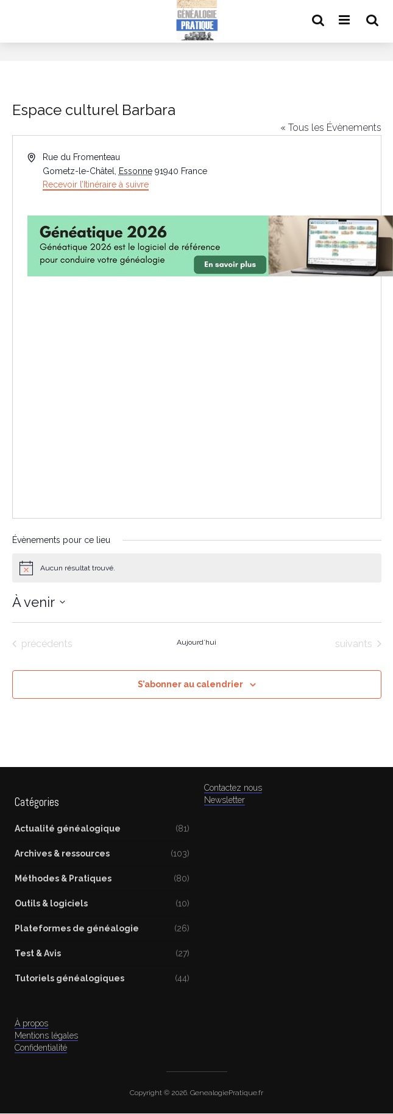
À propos (31, 1023)
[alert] (196, 568)
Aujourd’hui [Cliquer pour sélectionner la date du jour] (196, 642)
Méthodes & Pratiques (63, 878)
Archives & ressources (62, 853)
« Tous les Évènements (330, 127)
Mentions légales (46, 1035)
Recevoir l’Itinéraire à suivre (96, 184)
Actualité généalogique (68, 828)
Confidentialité (41, 1048)
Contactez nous (233, 788)
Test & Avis (38, 953)
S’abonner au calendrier (190, 684)
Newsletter (224, 800)
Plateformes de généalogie (77, 928)
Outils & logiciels (51, 903)
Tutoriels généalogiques (69, 978)
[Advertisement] (190, 413)
